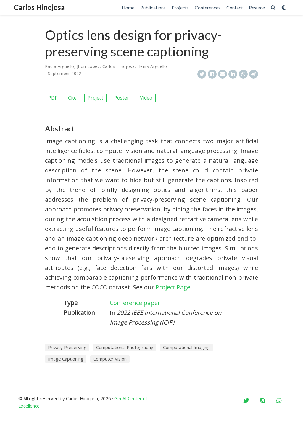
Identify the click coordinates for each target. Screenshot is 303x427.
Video (146, 97)
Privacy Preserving (67, 347)
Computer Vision (110, 359)
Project (95, 97)
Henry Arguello (152, 66)
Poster (121, 97)
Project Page (173, 287)
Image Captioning (65, 359)
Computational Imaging (186, 347)
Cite (72, 97)
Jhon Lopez (88, 66)
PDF (52, 97)
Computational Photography (124, 347)
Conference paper (135, 303)
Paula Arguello (59, 66)
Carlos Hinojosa (39, 7)
